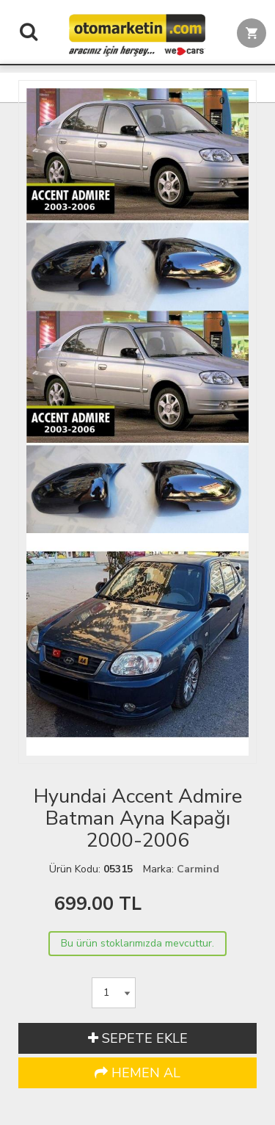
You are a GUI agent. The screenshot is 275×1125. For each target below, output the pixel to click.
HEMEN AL (137, 1072)
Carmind (198, 869)
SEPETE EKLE (138, 1038)
